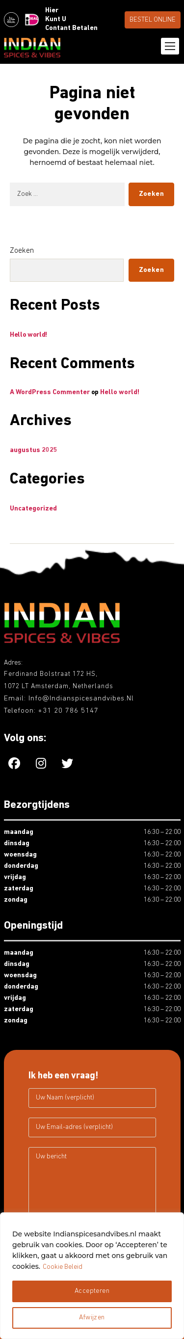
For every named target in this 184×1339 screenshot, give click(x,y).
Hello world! (28, 335)
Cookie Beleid (62, 1267)
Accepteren (92, 1291)
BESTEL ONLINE (153, 20)
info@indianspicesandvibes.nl (81, 698)
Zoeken (22, 251)
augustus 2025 (33, 450)
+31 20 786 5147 (68, 711)
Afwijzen (92, 1317)
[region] (92, 1275)
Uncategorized (33, 508)
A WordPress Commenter (50, 392)
